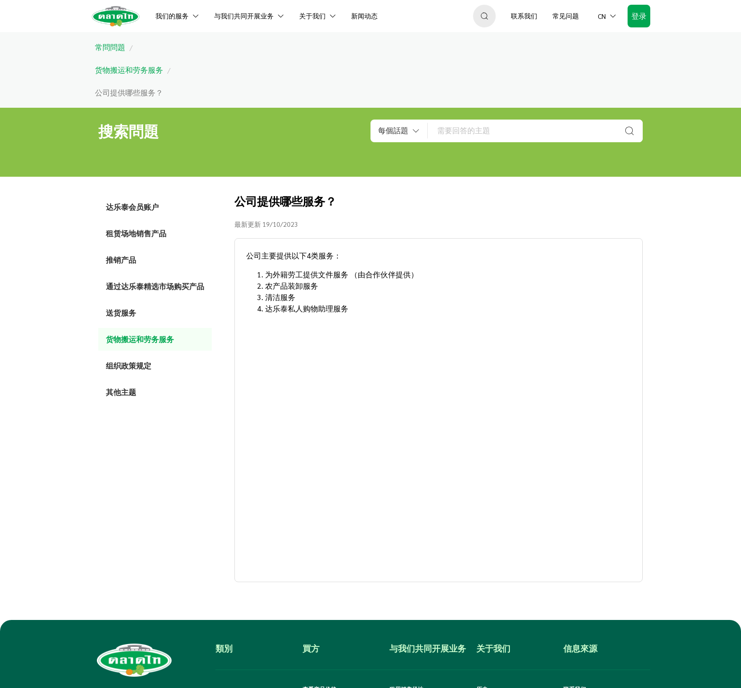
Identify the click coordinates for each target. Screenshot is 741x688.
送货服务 (121, 313)
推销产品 (121, 260)
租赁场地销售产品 (136, 233)
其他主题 (121, 392)
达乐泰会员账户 (132, 207)
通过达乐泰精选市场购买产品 (155, 286)
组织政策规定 (128, 365)
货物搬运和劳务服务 (140, 339)
